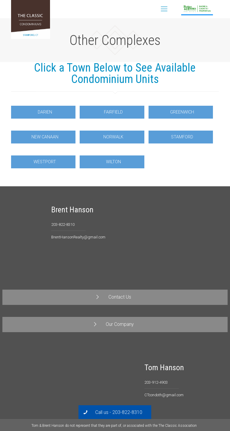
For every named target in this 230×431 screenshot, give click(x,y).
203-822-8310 (63, 224)
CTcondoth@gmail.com (164, 395)
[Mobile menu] (164, 9)
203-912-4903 (156, 382)
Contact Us (210, 9)
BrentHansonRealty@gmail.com (78, 237)
